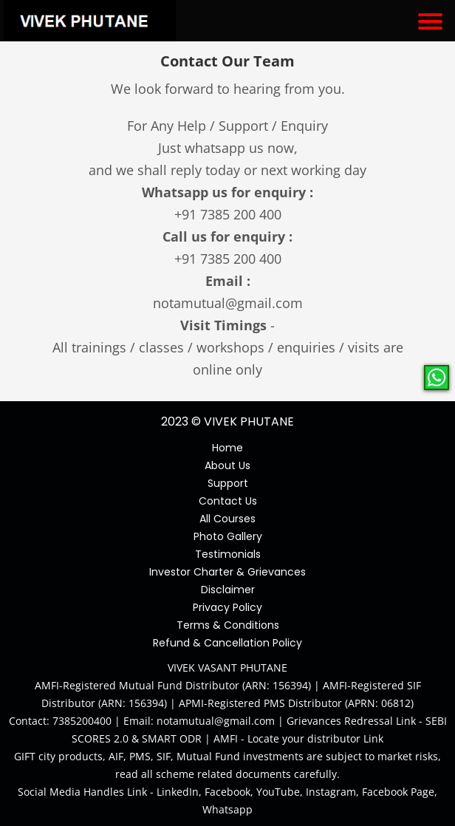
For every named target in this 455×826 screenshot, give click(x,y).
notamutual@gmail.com (228, 303)
